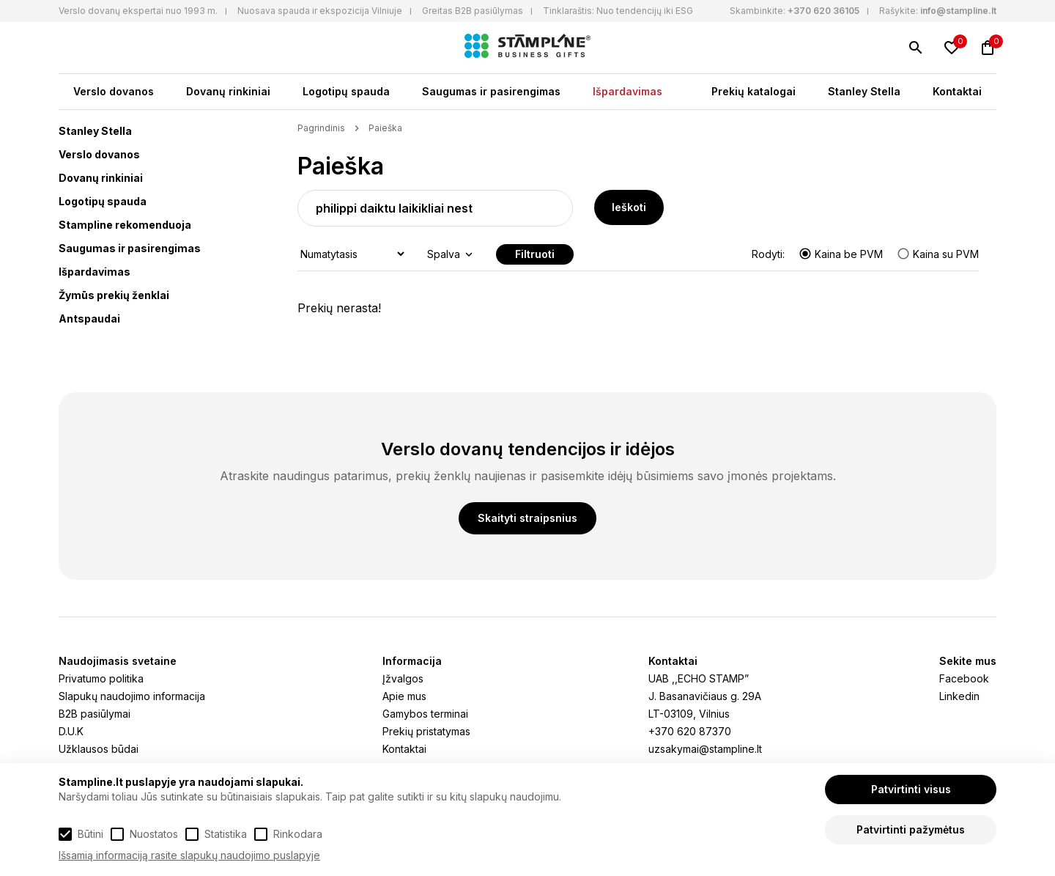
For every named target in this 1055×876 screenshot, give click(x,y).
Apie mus (404, 696)
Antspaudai (89, 318)
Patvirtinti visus (911, 789)
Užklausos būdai (98, 749)
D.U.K (71, 731)
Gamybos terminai (425, 713)
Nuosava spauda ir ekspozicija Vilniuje (319, 10)
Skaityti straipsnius (527, 518)
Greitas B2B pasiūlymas (472, 10)
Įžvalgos (402, 678)
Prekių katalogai (753, 91)
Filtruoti (535, 254)
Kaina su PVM (938, 254)
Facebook (964, 678)
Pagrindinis (321, 127)
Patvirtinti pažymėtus (910, 829)
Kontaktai (957, 91)
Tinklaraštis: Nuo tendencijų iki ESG (618, 10)
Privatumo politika (101, 678)
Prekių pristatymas (426, 731)
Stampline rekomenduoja (125, 224)
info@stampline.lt (958, 10)
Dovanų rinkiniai (228, 91)
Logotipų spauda (346, 91)
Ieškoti (629, 207)
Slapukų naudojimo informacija (132, 696)
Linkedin (959, 696)
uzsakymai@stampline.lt (705, 749)
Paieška (385, 127)
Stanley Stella (864, 91)
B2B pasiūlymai (94, 713)
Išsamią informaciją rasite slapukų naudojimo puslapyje (189, 855)
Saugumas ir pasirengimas (491, 91)
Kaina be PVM (842, 254)
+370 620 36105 (823, 10)
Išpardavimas (627, 91)
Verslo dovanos (113, 91)
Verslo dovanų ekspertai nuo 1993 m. (138, 10)
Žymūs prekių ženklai (114, 295)
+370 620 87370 (689, 731)
